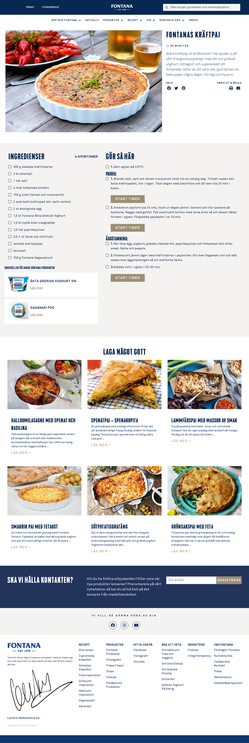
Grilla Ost (168, 679)
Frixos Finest (115, 665)
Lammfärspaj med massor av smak (204, 420)
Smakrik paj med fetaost (34, 527)
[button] (66, 20)
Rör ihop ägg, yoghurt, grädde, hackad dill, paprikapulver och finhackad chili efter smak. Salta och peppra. (171, 246)
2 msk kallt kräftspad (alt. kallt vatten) (42, 201)
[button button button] (128, 278)
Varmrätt (85, 706)
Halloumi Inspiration (86, 692)
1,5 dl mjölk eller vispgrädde (34, 222)
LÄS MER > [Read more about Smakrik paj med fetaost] (21, 547)
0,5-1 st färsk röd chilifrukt (33, 236)
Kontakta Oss (223, 655)
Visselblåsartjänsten (227, 683)
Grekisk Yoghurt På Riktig (173, 687)
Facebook (139, 650)
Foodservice (50, 7)
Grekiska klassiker (85, 667)
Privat (30, 7)
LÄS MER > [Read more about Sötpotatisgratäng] (101, 551)
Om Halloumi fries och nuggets (170, 654)
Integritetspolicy (199, 655)
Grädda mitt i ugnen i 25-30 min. (136, 267)
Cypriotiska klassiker (86, 657)
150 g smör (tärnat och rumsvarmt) (38, 194)
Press (218, 671)
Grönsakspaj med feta (192, 527)
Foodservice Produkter (114, 685)
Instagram (140, 655)
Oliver (110, 671)
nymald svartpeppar (28, 243)
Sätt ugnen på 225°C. (128, 166)
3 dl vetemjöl (22, 173)
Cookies (193, 650)
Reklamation (222, 677)
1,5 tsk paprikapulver (29, 229)
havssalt (19, 250)
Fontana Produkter (113, 652)
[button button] (128, 228)
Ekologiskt (113, 659)
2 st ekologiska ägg (27, 208)
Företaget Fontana (226, 650)
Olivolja (111, 677)
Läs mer (36, 288)
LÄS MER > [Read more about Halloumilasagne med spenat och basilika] (21, 453)
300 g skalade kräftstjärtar (33, 166)
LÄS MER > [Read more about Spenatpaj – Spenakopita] (101, 445)
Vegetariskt (87, 700)
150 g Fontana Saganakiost (33, 257)
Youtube (139, 661)
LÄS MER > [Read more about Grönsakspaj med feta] (181, 551)
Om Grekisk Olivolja (169, 671)
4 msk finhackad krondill (31, 187)
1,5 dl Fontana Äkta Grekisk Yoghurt (39, 215)
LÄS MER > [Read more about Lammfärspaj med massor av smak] (181, 441)
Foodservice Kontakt (222, 663)
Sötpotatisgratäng (109, 527)
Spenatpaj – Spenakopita (114, 420)
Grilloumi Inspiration (86, 683)
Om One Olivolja (172, 663)
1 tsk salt (20, 180)
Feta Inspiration (90, 675)
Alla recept (86, 650)
